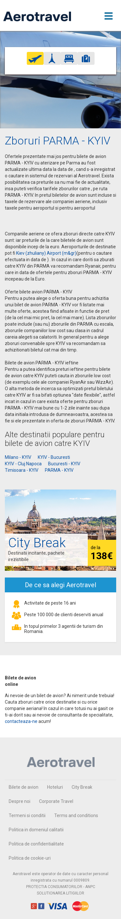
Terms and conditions (76, 815)
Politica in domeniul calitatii (36, 829)
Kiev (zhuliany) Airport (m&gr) (46, 253)
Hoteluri (55, 787)
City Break (82, 787)
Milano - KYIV (18, 457)
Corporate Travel (56, 801)
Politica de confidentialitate (36, 843)
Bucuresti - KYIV (64, 463)
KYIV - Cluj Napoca (23, 463)
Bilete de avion (23, 787)
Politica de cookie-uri (30, 858)
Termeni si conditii (27, 815)
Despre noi (19, 801)
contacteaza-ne (21, 721)
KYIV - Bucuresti (54, 457)
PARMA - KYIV (59, 470)
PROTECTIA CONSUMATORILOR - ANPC (60, 886)
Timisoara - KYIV (21, 470)
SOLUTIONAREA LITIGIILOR (60, 893)
